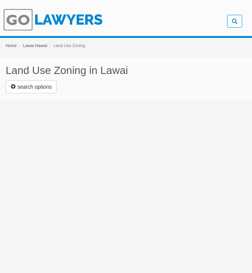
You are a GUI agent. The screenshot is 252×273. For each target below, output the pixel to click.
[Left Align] (31, 86)
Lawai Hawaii (35, 45)
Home (11, 45)
